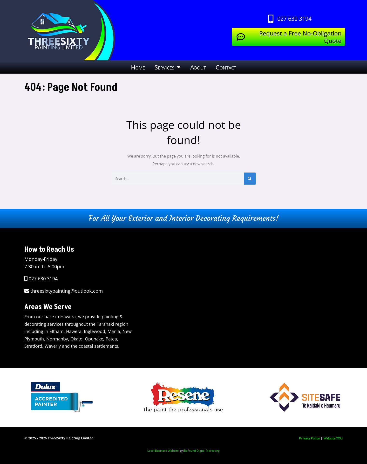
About (198, 67)
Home (138, 67)
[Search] (250, 179)
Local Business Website (163, 451)
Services (168, 67)
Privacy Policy (306, 438)
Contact (226, 67)
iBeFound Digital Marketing (201, 451)
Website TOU (332, 438)
